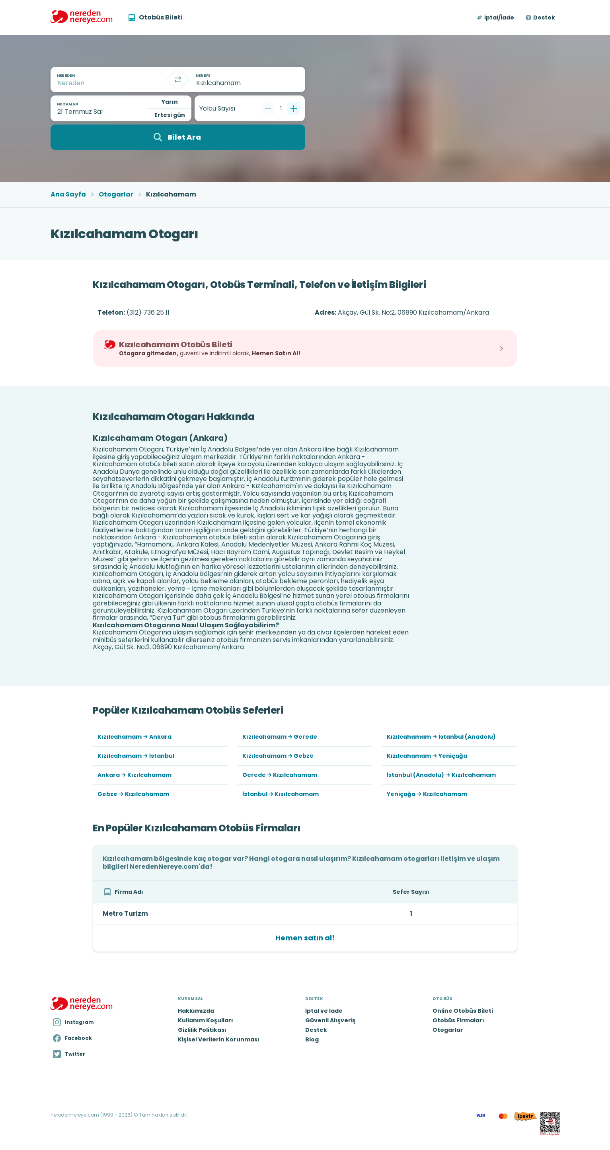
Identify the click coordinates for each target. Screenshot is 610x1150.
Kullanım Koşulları (205, 1020)
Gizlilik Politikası (202, 1030)
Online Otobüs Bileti (463, 1011)
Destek (544, 17)
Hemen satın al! (305, 938)
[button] (496, 17)
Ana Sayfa (68, 194)
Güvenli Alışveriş (330, 1020)
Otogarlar (116, 194)
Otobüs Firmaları (458, 1020)
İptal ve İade (324, 1011)
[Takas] (178, 80)
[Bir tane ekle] (293, 108)
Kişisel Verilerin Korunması (218, 1039)
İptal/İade (499, 17)
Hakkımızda (196, 1011)
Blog (312, 1039)
